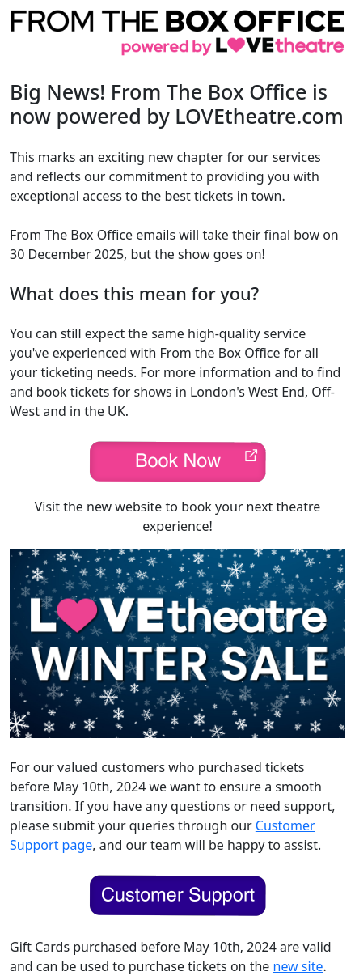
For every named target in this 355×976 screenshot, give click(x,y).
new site (298, 966)
